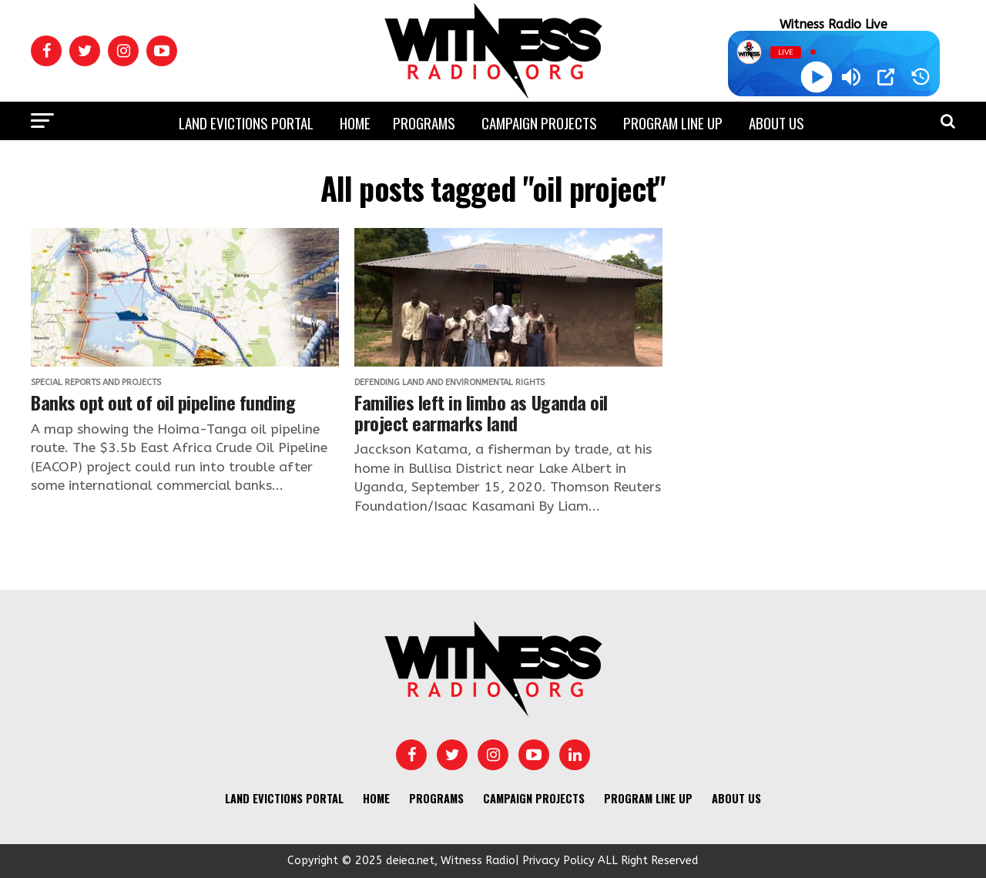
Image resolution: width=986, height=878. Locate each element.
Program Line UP (673, 122)
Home (355, 122)
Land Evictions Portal (246, 122)
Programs (424, 122)
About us (776, 122)
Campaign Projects (539, 122)
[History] (920, 77)
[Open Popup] (885, 77)
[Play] (816, 77)
